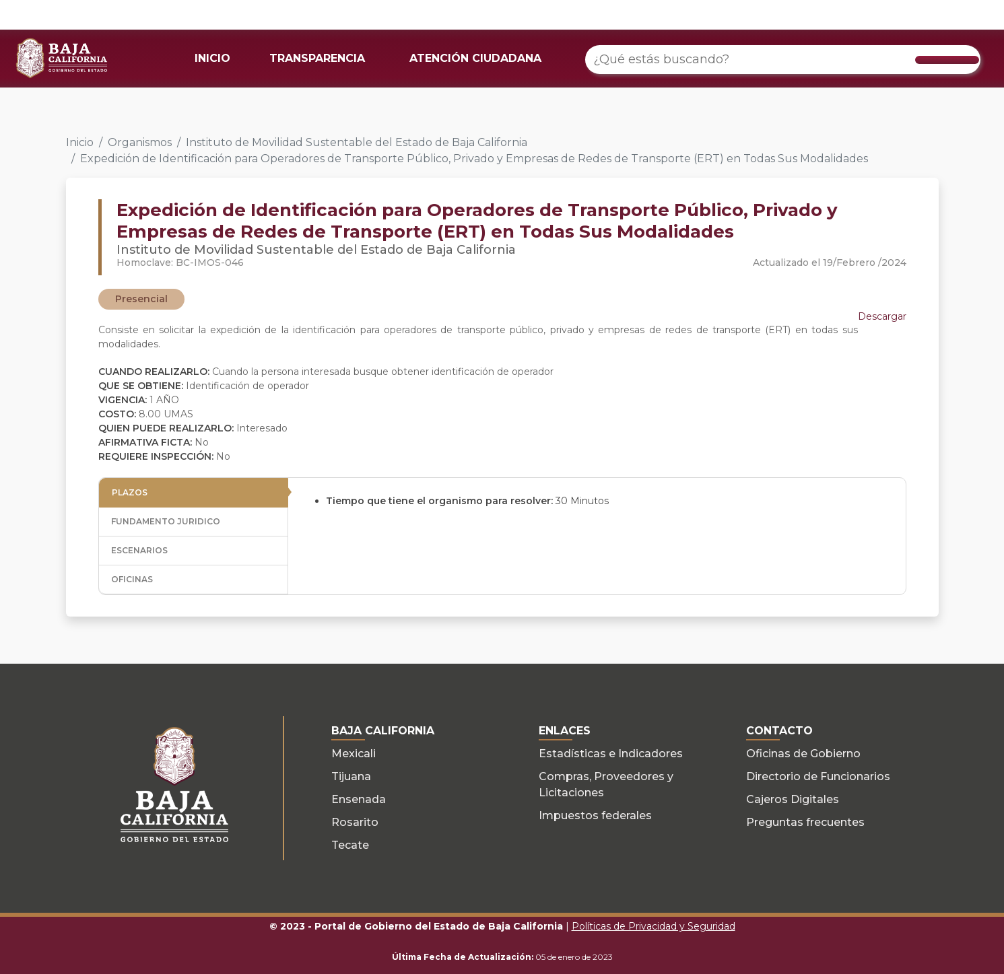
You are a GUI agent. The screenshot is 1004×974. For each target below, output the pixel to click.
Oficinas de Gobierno (803, 753)
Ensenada (358, 799)
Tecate (350, 845)
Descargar (882, 316)
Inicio (80, 142)
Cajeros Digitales (792, 799)
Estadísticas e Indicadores (611, 753)
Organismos (140, 142)
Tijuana (351, 776)
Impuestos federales (595, 815)
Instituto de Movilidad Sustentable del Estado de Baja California (356, 142)
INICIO (212, 58)
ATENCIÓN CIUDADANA (475, 58)
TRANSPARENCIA (317, 58)
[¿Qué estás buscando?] (782, 59)
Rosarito (354, 822)
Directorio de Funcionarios (818, 776)
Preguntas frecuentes (805, 822)
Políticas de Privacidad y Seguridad (653, 926)
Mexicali (353, 753)
